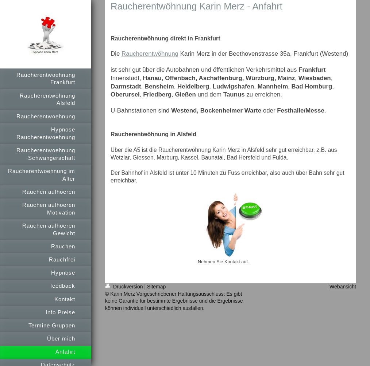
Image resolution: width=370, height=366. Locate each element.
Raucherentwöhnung (150, 53)
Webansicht (342, 287)
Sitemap (156, 287)
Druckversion (124, 287)
